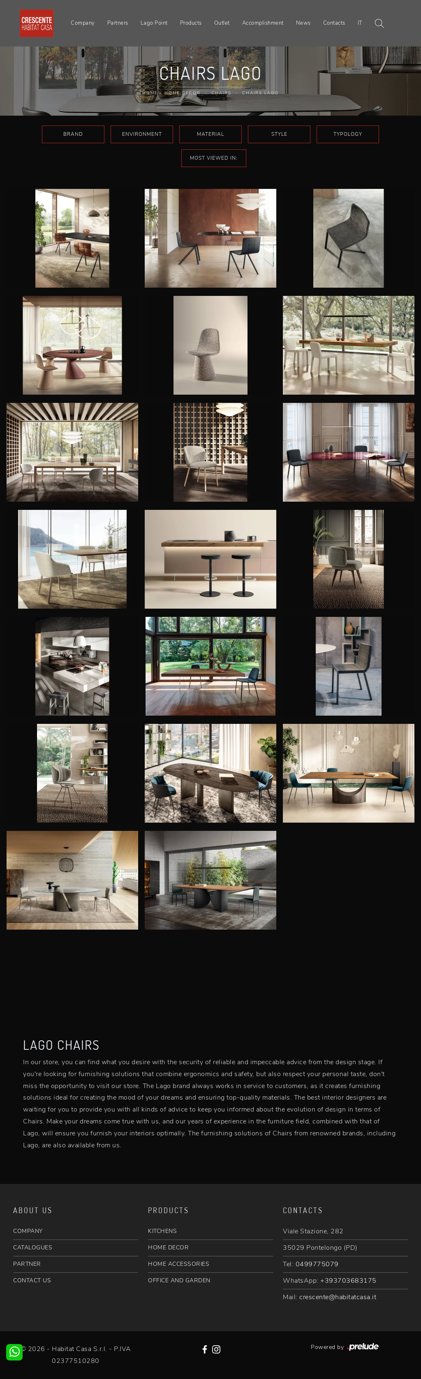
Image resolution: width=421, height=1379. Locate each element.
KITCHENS (162, 1231)
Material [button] (210, 134)
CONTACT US (32, 1280)
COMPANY (28, 1231)
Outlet (222, 23)
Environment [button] (142, 134)
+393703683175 (348, 1280)
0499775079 (317, 1264)
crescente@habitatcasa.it (337, 1297)
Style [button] (279, 134)
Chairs (221, 93)
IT (360, 23)
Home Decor (182, 93)
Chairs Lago (260, 93)
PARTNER (27, 1264)
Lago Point (154, 23)
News (303, 23)
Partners (117, 23)
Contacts (334, 23)
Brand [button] (73, 134)
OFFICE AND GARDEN (179, 1280)
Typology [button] (347, 134)
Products (191, 23)
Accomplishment (263, 23)
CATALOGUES (32, 1247)
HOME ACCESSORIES (178, 1264)
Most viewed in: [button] (214, 158)
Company (83, 23)
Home (150, 93)
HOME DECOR (168, 1247)
